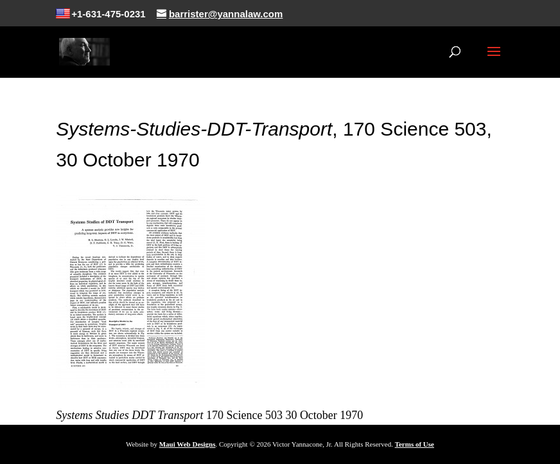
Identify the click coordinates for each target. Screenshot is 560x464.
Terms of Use (414, 444)
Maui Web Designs (187, 444)
